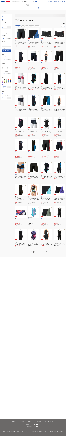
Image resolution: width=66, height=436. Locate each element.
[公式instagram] (39, 424)
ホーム (2, 11)
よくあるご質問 (21, 421)
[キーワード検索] (36, 1)
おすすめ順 (18, 26)
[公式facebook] (37, 424)
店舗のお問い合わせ (39, 421)
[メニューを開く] (64, 1)
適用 (9, 26)
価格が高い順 (37, 26)
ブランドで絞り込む (6, 50)
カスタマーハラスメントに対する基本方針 (36, 431)
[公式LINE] (37, 426)
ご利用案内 (13, 421)
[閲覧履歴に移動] (58, 1)
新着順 (27, 26)
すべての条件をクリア (6, 15)
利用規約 (4, 431)
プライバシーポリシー (24, 431)
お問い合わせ (30, 421)
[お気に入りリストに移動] (60, 1)
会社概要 (56, 431)
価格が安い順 (31, 26)
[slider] (2, 93)
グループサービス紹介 (51, 421)
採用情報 (61, 431)
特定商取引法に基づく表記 (11, 431)
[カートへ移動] (62, 1)
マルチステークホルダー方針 (49, 431)
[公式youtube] (42, 424)
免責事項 (18, 431)
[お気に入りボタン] (25, 29)
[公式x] (34, 424)
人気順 (23, 26)
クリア (4, 26)
